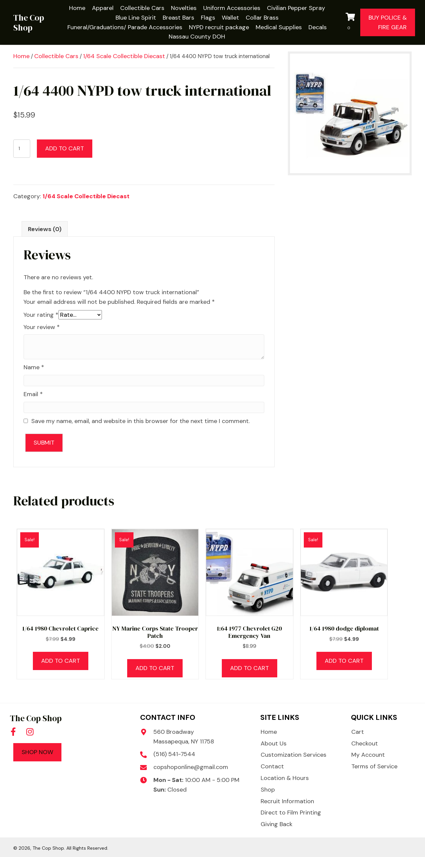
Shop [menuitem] (268, 790)
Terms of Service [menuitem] (374, 766)
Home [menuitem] (269, 732)
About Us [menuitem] (274, 743)
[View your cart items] (351, 23)
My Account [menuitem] (368, 755)
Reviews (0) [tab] (44, 229)
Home (21, 56)
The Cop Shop (28, 22)
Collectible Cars (56, 56)
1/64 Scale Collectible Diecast (124, 56)
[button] (13, 731)
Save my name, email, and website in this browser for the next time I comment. (140, 421)
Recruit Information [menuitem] (287, 801)
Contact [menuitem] (272, 766)
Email (33, 394)
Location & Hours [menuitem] (285, 778)
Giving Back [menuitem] (277, 824)
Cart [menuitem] (357, 732)
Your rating (41, 315)
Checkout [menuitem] (364, 743)
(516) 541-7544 (174, 754)
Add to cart (64, 148)
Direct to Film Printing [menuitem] (291, 812)
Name (34, 367)
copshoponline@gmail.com (190, 767)
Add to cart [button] (60, 661)
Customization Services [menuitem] (293, 755)
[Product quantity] (21, 148)
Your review (42, 327)
